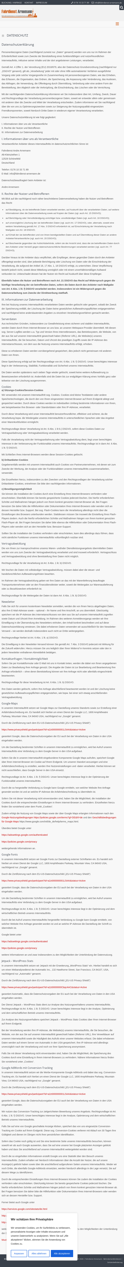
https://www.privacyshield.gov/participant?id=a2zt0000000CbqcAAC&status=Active (44, 987)
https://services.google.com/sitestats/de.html (24, 1209)
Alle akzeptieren (62, 1253)
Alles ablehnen (38, 1253)
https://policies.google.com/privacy (19, 841)
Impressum (41, 2)
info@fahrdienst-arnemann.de (107, 2)
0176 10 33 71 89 (80, 2)
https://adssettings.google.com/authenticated (25, 835)
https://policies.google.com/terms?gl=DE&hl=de (58, 817)
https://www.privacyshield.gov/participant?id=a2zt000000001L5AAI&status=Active (44, 729)
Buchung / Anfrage (12, 2)
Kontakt (29, 2)
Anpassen (19, 1253)
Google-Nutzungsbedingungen (17, 817)
